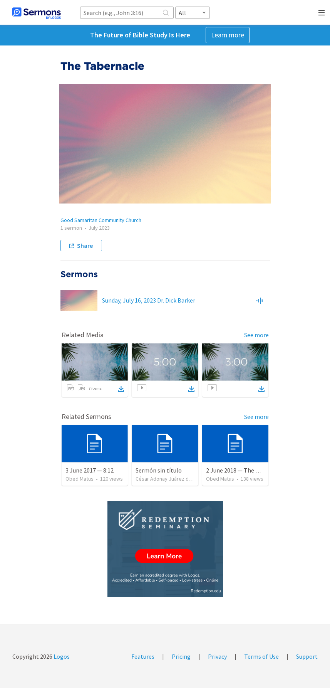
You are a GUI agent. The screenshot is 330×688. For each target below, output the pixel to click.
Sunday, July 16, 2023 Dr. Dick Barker (148, 300)
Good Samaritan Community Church (100, 220)
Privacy (217, 656)
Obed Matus (79, 478)
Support (307, 656)
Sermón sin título (159, 470)
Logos (61, 656)
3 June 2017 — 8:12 (89, 470)
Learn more (227, 34)
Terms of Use (261, 656)
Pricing (181, 656)
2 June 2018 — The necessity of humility (258, 470)
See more (256, 335)
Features (142, 656)
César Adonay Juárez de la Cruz (172, 478)
